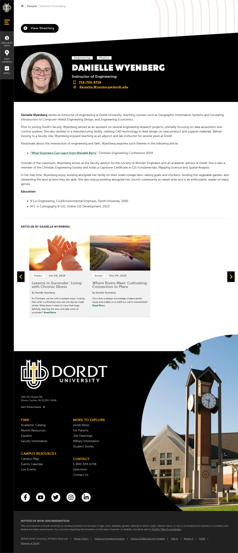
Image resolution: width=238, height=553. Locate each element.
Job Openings (82, 436)
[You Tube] (40, 497)
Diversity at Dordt (30, 543)
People (32, 6)
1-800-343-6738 (84, 464)
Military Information (86, 441)
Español (26, 436)
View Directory (39, 28)
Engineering (82, 57)
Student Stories (83, 446)
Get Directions (33, 407)
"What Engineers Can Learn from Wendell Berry (63, 153)
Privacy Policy (81, 538)
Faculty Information (34, 441)
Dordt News (81, 425)
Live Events (28, 469)
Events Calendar (32, 464)
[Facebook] (25, 497)
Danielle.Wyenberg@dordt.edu (104, 87)
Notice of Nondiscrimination (109, 538)
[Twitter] (55, 497)
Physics (104, 57)
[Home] (22, 6)
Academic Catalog (33, 425)
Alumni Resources (33, 430)
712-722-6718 (90, 82)
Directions (80, 469)
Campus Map (30, 459)
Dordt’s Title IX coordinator (166, 529)
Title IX (174, 538)
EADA (202, 538)
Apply (7, 70)
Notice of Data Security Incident (148, 538)
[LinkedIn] (86, 497)
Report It (188, 538)
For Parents (80, 430)
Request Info (7, 41)
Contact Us (80, 475)
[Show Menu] (7, 22)
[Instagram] (70, 497)
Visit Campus (7, 56)
